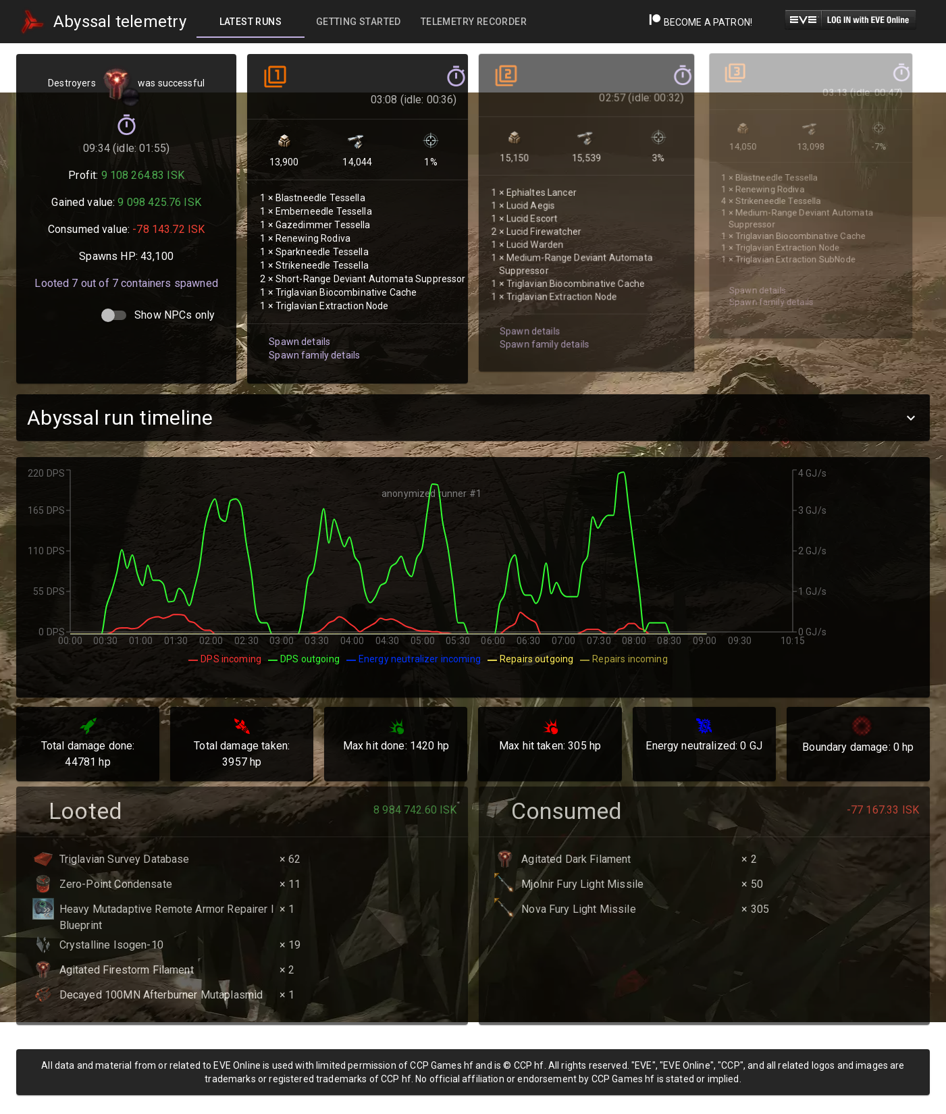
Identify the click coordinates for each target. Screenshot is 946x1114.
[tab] (250, 21)
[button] (473, 417)
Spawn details (298, 330)
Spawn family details (312, 343)
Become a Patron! (700, 22)
